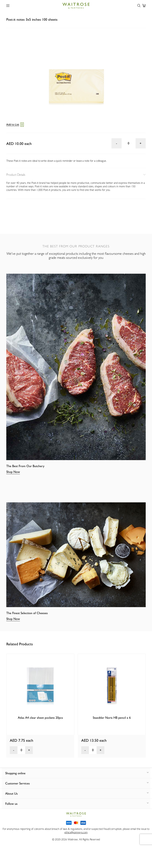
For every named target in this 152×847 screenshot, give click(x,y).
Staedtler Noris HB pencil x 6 (112, 717)
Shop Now (13, 472)
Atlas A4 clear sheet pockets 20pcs (40, 717)
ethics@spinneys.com (76, 832)
